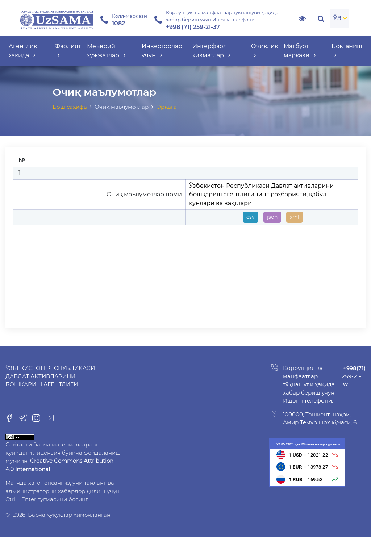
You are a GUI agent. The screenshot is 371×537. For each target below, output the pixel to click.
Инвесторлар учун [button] (162, 51)
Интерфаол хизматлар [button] (211, 51)
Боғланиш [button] (347, 51)
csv (250, 217)
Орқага (166, 106)
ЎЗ (337, 18)
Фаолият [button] (68, 51)
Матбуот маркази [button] (300, 51)
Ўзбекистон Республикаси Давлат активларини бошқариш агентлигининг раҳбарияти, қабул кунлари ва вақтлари (261, 194)
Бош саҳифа (70, 106)
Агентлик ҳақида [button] (23, 51)
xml (294, 217)
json (272, 217)
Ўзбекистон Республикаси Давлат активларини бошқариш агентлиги (50, 376)
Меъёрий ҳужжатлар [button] (106, 51)
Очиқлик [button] (264, 51)
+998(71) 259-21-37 (354, 376)
